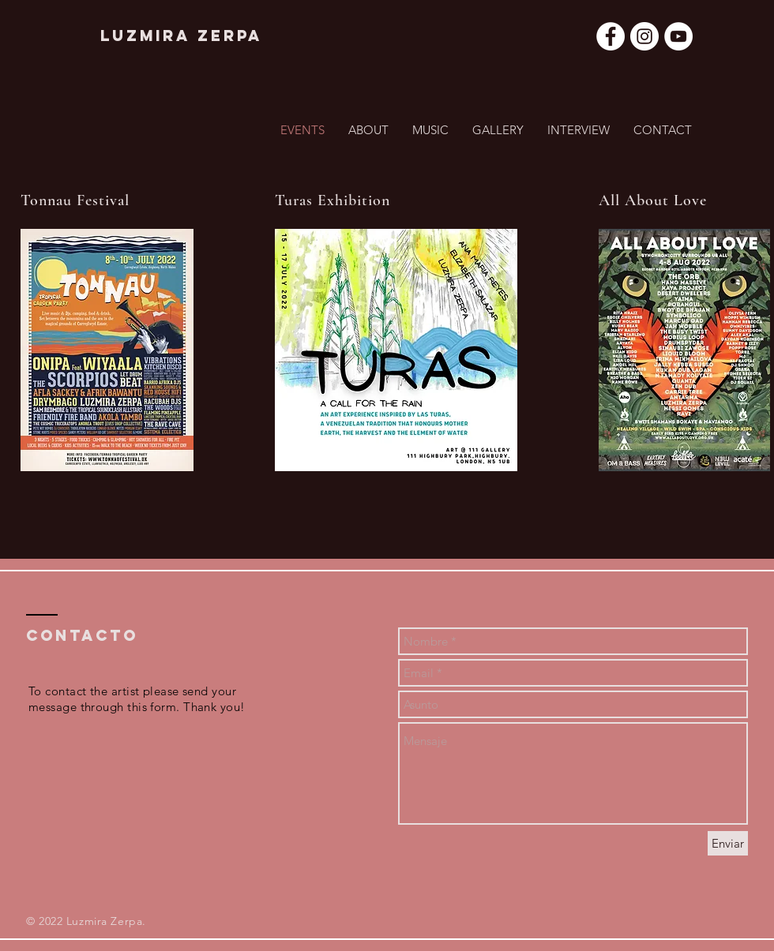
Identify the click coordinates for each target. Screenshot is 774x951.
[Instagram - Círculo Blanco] (644, 36)
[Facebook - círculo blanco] (610, 36)
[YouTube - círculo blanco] (678, 36)
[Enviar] (728, 843)
